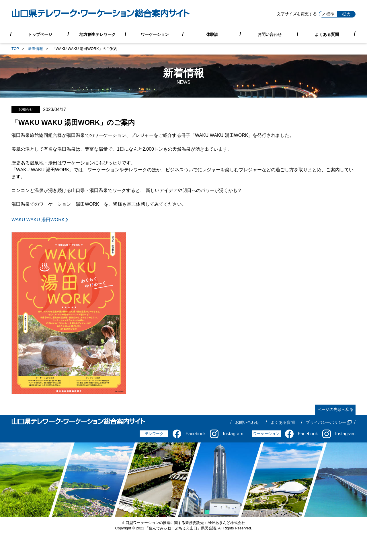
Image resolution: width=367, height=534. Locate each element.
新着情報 (35, 48)
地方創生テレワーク (97, 34)
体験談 (212, 34)
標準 (328, 14)
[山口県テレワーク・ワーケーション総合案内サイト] (100, 14)
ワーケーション (155, 34)
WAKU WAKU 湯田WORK (40, 219)
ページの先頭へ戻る (335, 409)
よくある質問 (327, 34)
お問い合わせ (269, 34)
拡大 (346, 14)
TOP (15, 48)
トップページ (40, 34)
